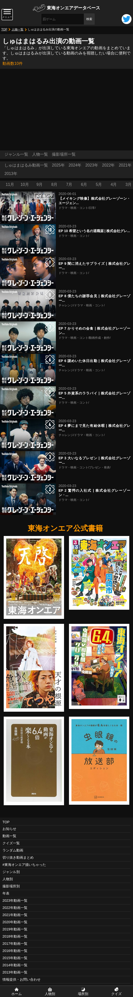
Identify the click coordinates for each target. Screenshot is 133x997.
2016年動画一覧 (14, 951)
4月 (114, 184)
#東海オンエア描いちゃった (24, 865)
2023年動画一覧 (14, 900)
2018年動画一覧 (14, 936)
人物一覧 (17, 29)
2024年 (75, 165)
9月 (40, 184)
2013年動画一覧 (14, 972)
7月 (69, 184)
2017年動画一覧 (14, 944)
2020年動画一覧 (14, 922)
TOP (4, 29)
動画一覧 (9, 836)
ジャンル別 (11, 872)
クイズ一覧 (11, 843)
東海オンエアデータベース (73, 7)
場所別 (83, 994)
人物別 (7, 879)
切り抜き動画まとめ (18, 857)
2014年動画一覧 (14, 965)
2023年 (91, 165)
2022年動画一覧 (14, 908)
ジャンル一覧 (16, 154)
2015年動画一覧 (14, 958)
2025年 (58, 165)
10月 (25, 184)
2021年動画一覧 (14, 915)
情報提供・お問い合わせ (21, 979)
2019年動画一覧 (14, 929)
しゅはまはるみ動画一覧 (26, 165)
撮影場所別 (11, 886)
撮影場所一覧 (64, 154)
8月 (54, 184)
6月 (84, 184)
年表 (5, 893)
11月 (10, 184)
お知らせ (9, 829)
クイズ (116, 994)
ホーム (16, 994)
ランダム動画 (12, 850)
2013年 (10, 173)
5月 (99, 184)
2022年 (108, 165)
